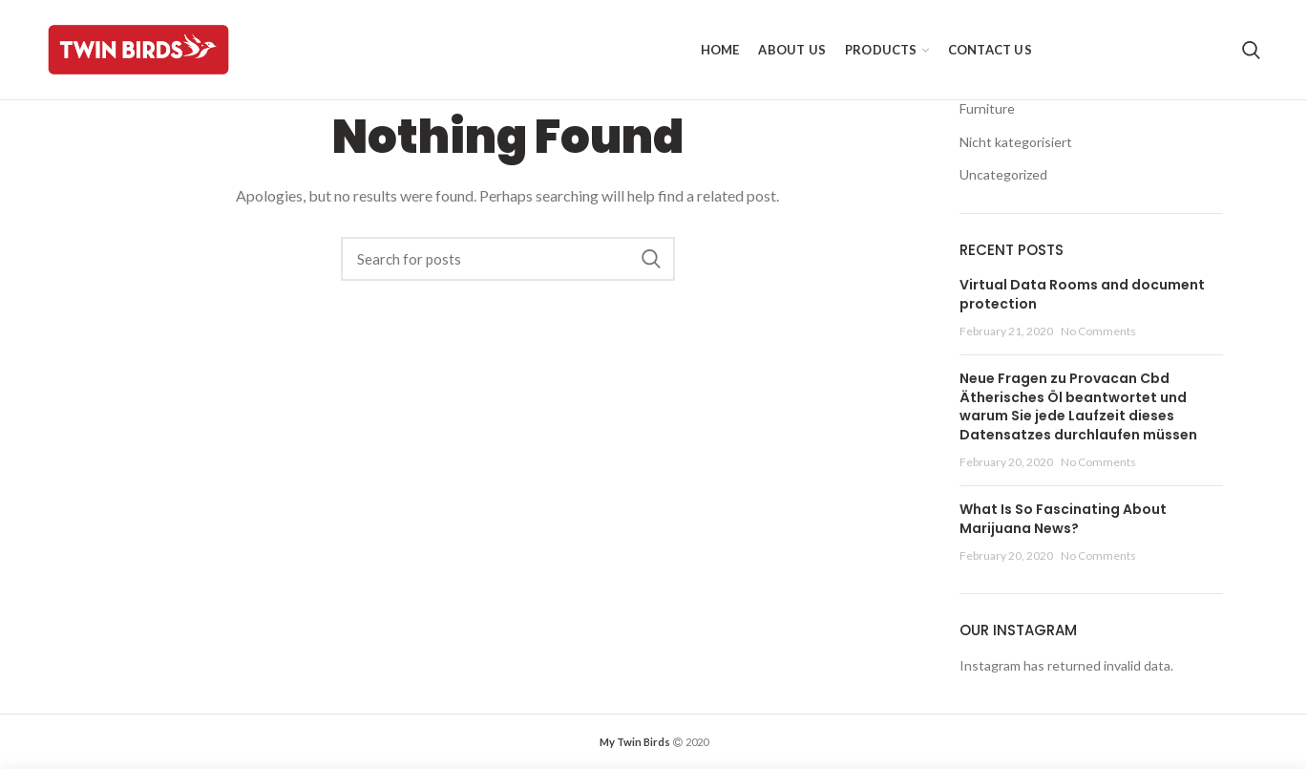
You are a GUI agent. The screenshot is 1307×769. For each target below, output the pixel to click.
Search (651, 259)
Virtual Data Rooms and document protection (1082, 294)
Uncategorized (1003, 174)
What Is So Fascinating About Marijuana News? (1063, 519)
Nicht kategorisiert (1015, 142)
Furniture (987, 108)
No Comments (1098, 331)
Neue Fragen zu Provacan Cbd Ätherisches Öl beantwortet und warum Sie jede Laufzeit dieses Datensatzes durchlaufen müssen (1078, 406)
